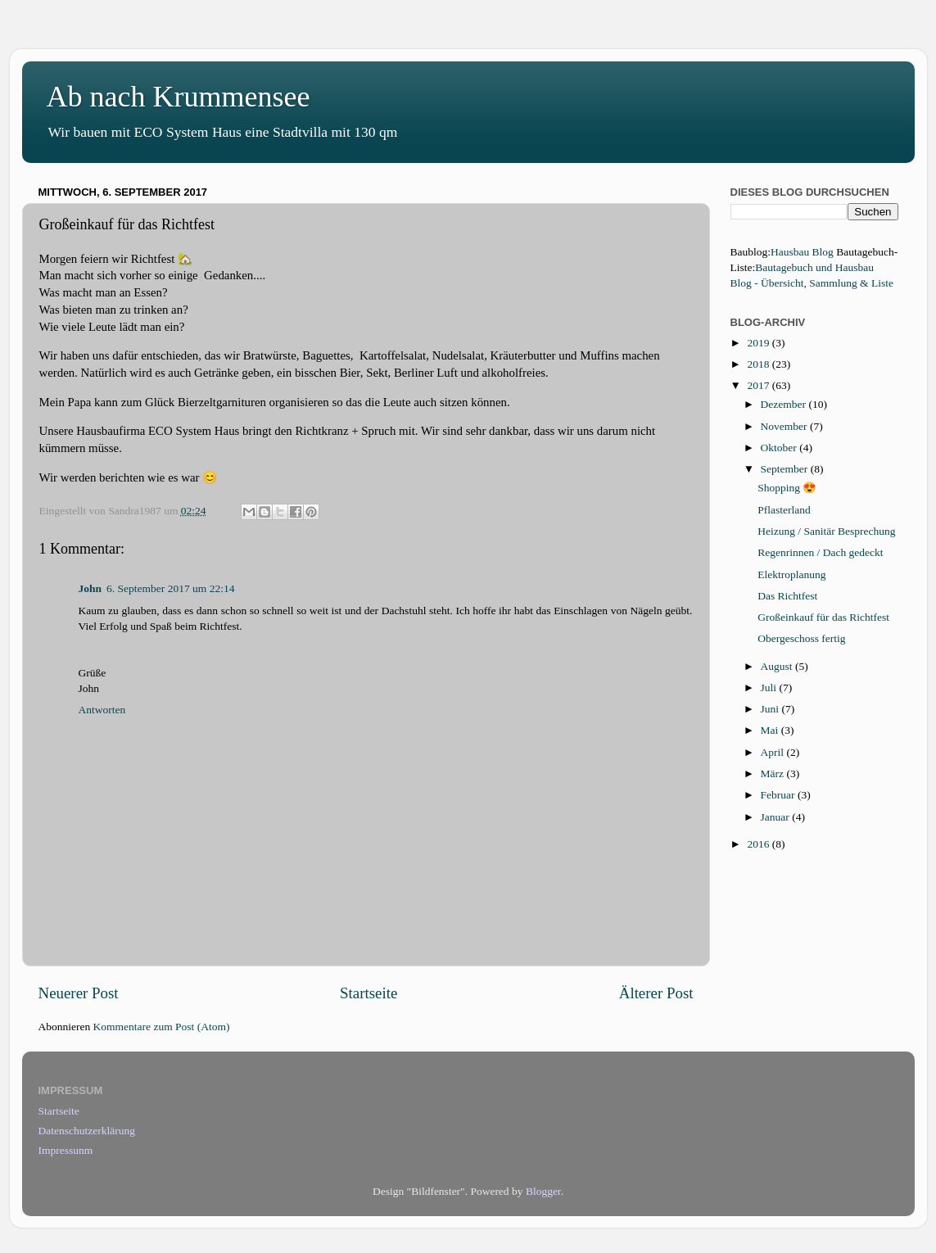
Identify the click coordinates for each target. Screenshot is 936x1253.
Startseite (368, 993)
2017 (759, 385)
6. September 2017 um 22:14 (170, 588)
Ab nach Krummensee (178, 96)
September (786, 469)
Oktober (780, 447)
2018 (759, 364)
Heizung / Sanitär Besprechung (826, 531)
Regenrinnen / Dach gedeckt (820, 552)
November (785, 426)
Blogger (543, 1191)
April (774, 752)
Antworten (102, 709)
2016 (759, 844)
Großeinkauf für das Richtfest (823, 617)
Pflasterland (783, 510)
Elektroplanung (791, 574)
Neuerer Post (78, 993)
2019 (759, 343)
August (778, 666)
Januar (777, 817)
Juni (771, 709)
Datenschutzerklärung (86, 1130)
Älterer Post (656, 993)
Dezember (785, 404)
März (774, 773)
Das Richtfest (787, 596)
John (90, 588)
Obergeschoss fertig (801, 638)
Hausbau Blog (802, 252)
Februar (779, 795)
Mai (771, 730)
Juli (770, 687)
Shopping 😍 (786, 488)
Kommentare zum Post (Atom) (161, 1026)
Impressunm (65, 1150)
